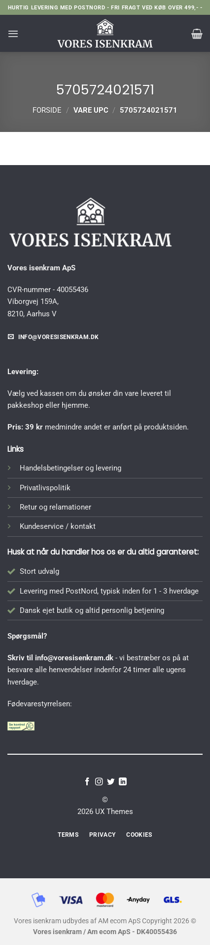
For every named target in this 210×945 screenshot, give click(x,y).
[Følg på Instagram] (99, 782)
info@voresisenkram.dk (74, 657)
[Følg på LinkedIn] (123, 782)
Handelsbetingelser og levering (70, 468)
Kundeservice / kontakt (58, 526)
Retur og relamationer (55, 507)
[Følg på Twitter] (111, 782)
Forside (47, 110)
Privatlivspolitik (45, 487)
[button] (13, 33)
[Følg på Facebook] (87, 782)
